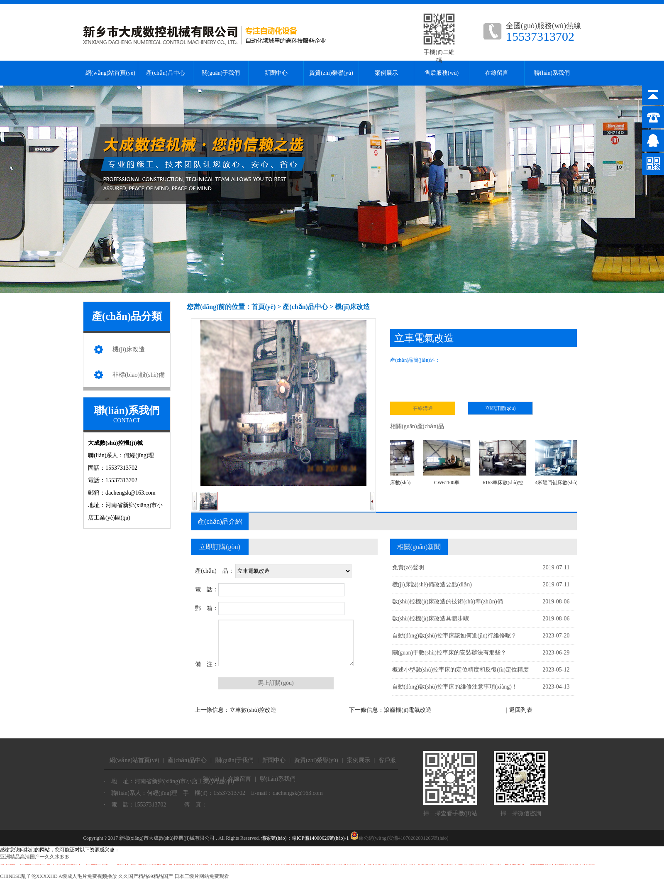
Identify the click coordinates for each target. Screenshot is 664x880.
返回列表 (520, 710)
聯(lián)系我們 (552, 73)
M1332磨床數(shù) (393, 462)
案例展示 (386, 73)
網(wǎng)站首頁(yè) (110, 73)
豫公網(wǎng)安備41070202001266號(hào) (399, 838)
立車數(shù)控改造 (252, 710)
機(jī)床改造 (128, 349)
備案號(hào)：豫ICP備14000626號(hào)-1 (305, 838)
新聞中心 (276, 73)
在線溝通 (423, 408)
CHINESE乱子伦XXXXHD (29, 876)
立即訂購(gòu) (500, 408)
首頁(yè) (263, 306)
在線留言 (496, 73)
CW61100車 (449, 462)
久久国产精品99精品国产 (145, 876)
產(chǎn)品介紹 (220, 521)
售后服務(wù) (442, 73)
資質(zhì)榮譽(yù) (331, 73)
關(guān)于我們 (221, 73)
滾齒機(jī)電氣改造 (408, 710)
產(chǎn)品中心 (165, 73)
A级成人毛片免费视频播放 (88, 876)
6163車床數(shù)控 (505, 462)
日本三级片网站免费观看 (201, 876)
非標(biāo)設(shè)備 (138, 374)
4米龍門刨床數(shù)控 (561, 462)
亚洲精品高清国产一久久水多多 (35, 857)
